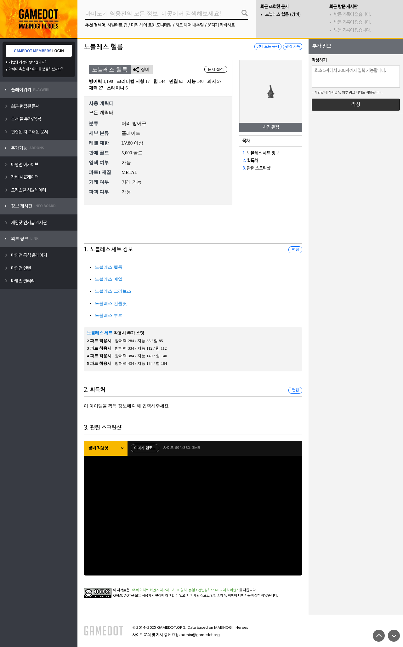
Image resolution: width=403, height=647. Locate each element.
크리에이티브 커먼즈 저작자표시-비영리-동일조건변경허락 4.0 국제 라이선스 (184, 590)
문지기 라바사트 (221, 25)
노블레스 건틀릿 (111, 303)
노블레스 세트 (99, 332)
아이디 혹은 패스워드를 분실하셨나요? (36, 69)
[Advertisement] (193, 228)
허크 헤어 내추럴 (189, 25)
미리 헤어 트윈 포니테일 (151, 25)
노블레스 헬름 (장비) (283, 14)
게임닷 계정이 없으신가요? (28, 62)
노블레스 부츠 (108, 315)
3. (244, 168)
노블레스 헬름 (108, 267)
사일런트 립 (117, 25)
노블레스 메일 (108, 279)
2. (244, 160)
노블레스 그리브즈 (113, 291)
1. (244, 153)
